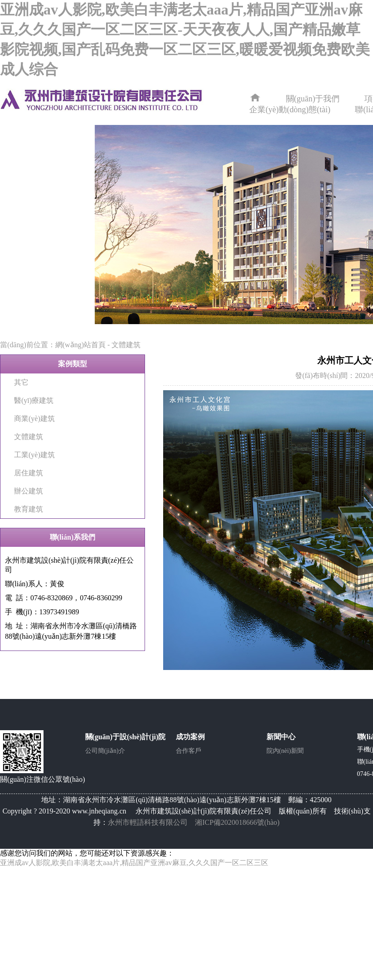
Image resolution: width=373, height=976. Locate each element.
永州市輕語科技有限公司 (148, 822)
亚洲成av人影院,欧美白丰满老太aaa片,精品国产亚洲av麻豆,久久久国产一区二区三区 (134, 862)
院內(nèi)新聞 (285, 750)
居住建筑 (28, 473)
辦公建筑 (28, 491)
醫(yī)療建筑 (33, 400)
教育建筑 (28, 509)
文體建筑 (125, 345)
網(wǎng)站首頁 (80, 345)
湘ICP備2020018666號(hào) (237, 822)
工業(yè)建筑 (34, 455)
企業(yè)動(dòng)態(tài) (289, 109)
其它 (21, 382)
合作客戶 (188, 750)
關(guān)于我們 (313, 98)
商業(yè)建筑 (34, 418)
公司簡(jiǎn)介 (105, 750)
